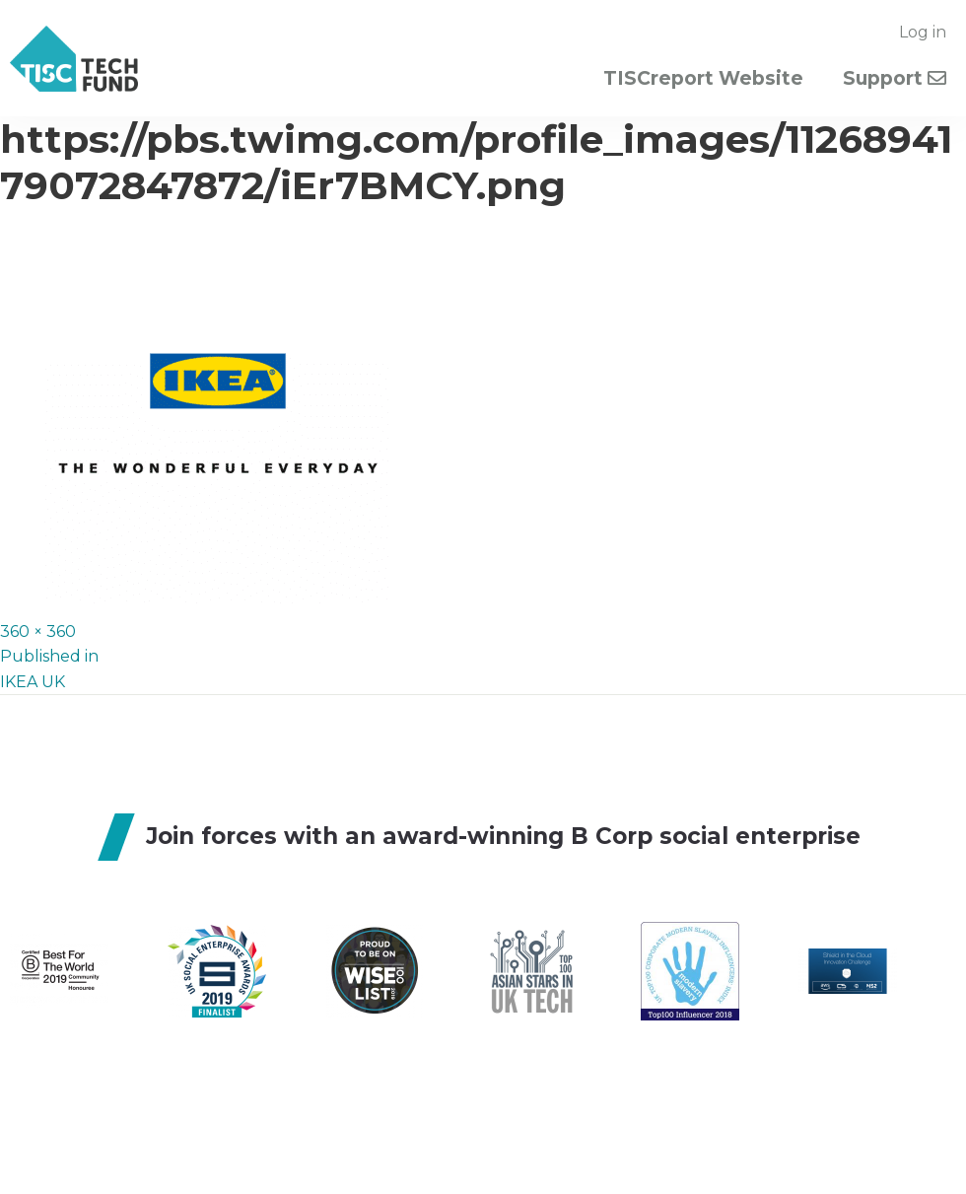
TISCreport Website (703, 78)
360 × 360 (38, 631)
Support (894, 78)
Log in (922, 32)
